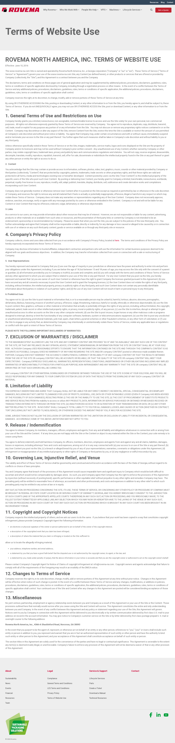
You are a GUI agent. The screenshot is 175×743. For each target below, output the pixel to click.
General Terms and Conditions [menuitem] (59, 683)
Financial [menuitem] (9, 693)
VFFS (104, 9)
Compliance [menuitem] (52, 678)
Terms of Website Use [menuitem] (56, 698)
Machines (115, 9)
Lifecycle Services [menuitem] (97, 678)
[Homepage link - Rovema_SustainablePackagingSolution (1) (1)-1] (17, 733)
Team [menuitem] (7, 703)
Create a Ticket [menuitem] (95, 688)
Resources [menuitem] (154, 2)
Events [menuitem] (8, 688)
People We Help (90, 9)
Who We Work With (69, 9)
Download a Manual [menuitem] (97, 693)
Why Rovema (50, 9)
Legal (50, 671)
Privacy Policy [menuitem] (53, 693)
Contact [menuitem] (170, 2)
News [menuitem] (7, 683)
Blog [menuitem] (163, 2)
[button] (151, 716)
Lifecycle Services (132, 9)
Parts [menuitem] (91, 683)
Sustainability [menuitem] (11, 678)
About (8, 671)
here (117, 240)
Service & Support (98, 671)
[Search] (151, 10)
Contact (135, 671)
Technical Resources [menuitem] (98, 698)
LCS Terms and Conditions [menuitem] (58, 688)
